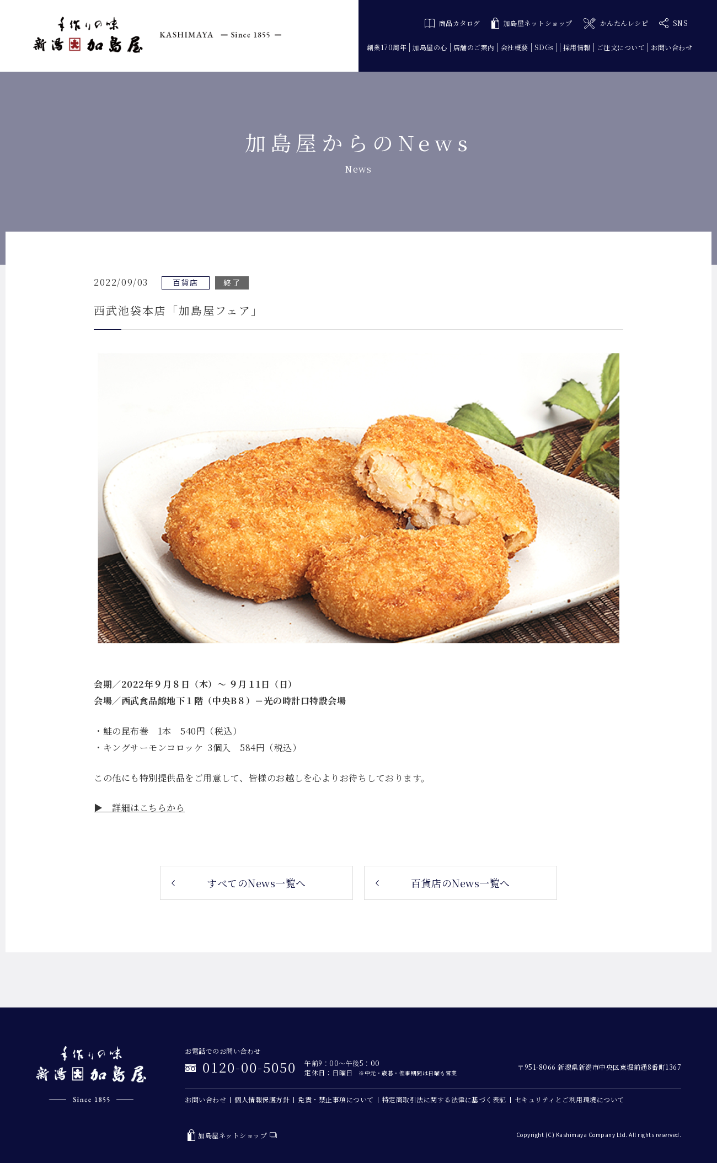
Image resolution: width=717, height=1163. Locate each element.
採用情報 (577, 47)
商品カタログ (452, 23)
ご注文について (621, 47)
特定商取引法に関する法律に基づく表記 (444, 1099)
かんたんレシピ (616, 23)
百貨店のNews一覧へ (460, 883)
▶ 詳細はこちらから (139, 807)
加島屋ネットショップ (531, 23)
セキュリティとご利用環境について (569, 1099)
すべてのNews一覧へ (256, 883)
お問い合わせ (671, 47)
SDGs (544, 47)
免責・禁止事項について (336, 1099)
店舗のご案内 (474, 47)
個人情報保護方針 (262, 1099)
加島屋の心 (430, 47)
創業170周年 (387, 47)
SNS (673, 23)
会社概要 (514, 47)
